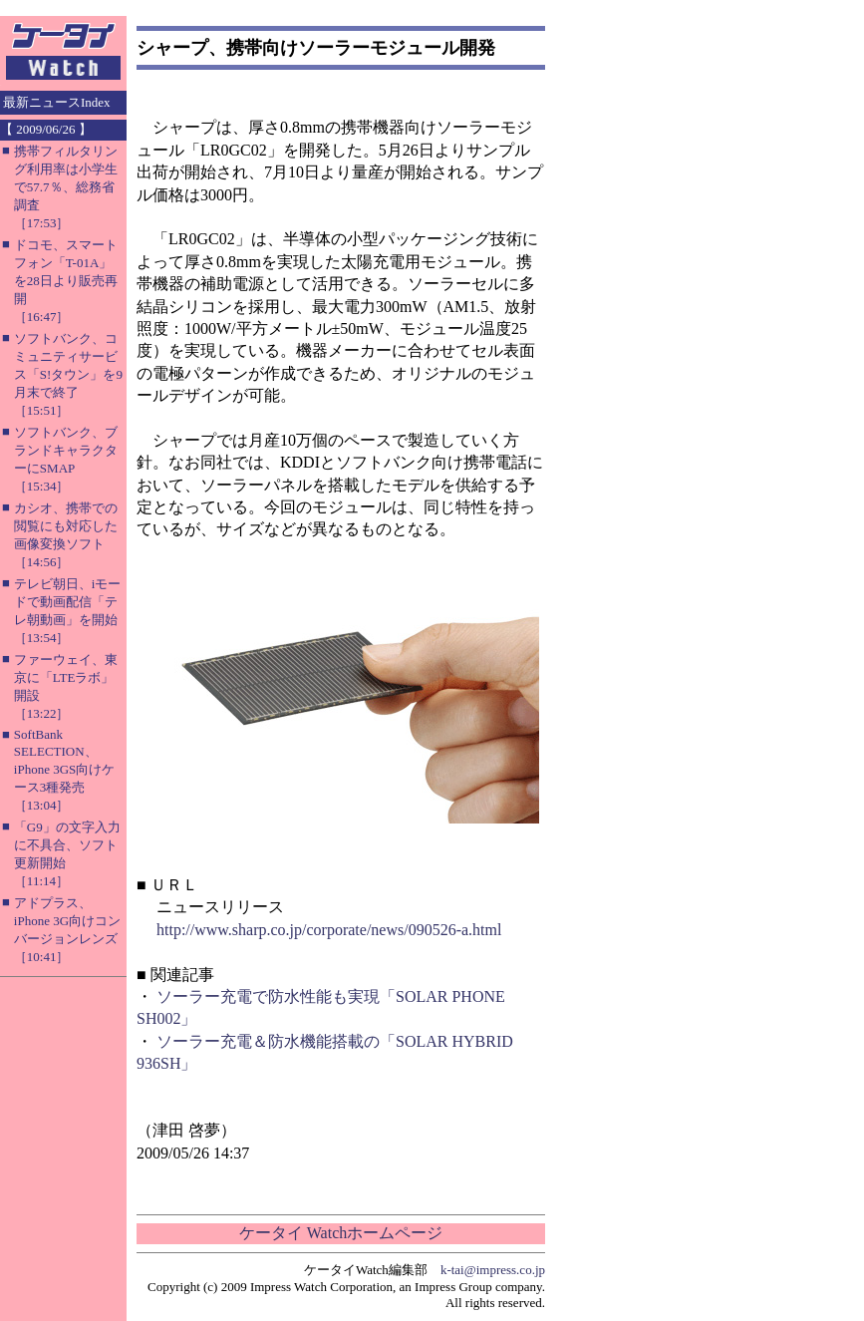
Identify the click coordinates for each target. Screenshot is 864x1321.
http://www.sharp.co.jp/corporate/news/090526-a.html (328, 929)
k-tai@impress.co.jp (492, 1269)
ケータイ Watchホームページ (340, 1232)
